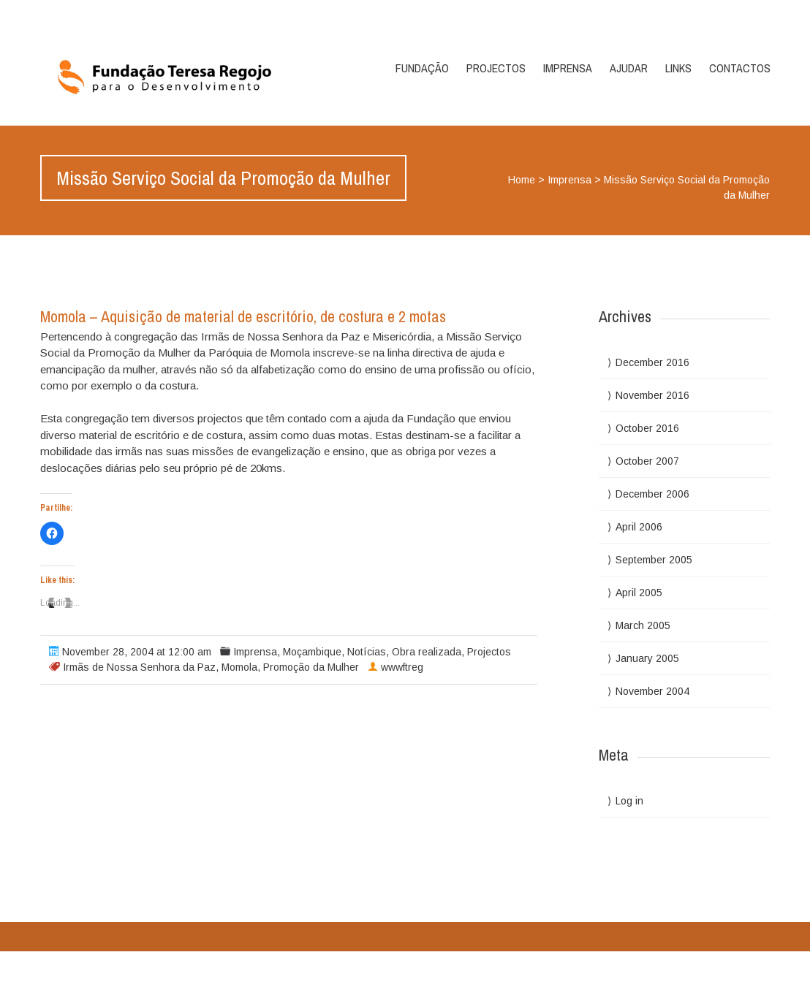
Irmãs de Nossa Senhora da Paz (139, 667)
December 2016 (652, 362)
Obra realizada (426, 652)
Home (521, 180)
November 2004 (652, 691)
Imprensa (567, 68)
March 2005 (643, 625)
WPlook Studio (733, 966)
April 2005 (639, 592)
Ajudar (629, 68)
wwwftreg (402, 667)
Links (678, 68)
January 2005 (647, 658)
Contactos (740, 68)
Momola (239, 667)
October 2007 (647, 461)
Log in (629, 801)
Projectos (496, 68)
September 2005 (654, 560)
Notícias (366, 652)
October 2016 (647, 428)
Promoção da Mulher (311, 667)
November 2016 (652, 395)
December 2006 (652, 494)
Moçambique (312, 652)
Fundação (422, 68)
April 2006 (639, 527)
